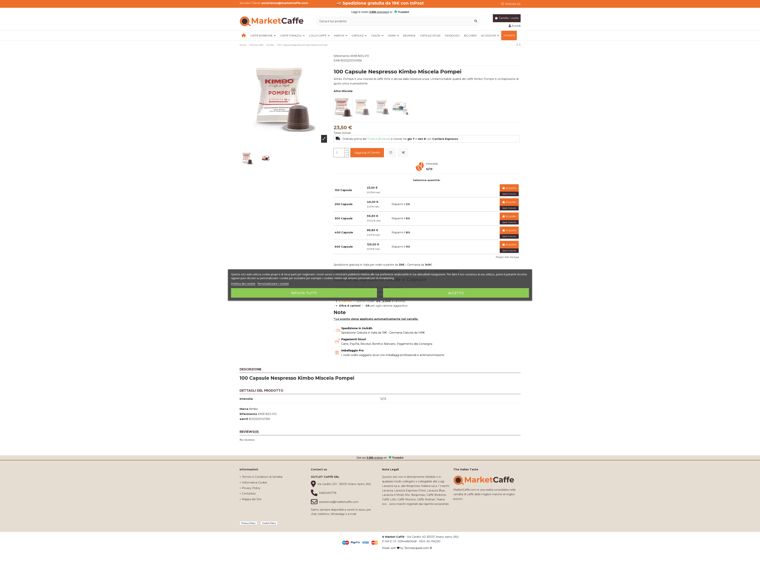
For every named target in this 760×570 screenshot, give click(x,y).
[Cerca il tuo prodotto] (476, 21)
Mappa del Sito (252, 499)
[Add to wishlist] (391, 152)
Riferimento (248, 414)
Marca (244, 409)
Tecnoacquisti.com (416, 548)
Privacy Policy (251, 488)
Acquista (509, 188)
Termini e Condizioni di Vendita (262, 477)
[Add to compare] (403, 152)
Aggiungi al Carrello (367, 152)
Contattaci (249, 493)
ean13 (244, 419)
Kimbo (253, 409)
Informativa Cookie (254, 482)
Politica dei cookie (243, 283)
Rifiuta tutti (304, 293)
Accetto (456, 293)
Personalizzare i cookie (273, 283)
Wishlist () (511, 4)
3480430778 (327, 493)
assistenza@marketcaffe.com (339, 502)
